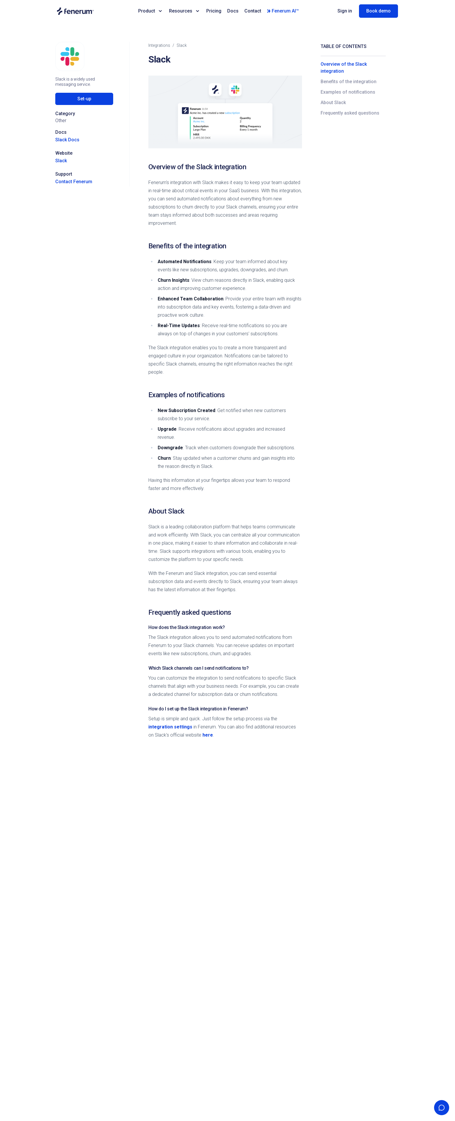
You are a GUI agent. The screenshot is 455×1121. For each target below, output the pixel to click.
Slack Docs (67, 139)
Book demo (378, 11)
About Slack (333, 102)
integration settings (170, 727)
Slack (61, 160)
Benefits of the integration (348, 81)
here (207, 735)
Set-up (84, 98)
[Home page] (93, 11)
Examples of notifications (348, 92)
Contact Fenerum (73, 181)
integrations (159, 45)
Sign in (344, 11)
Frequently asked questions (350, 113)
